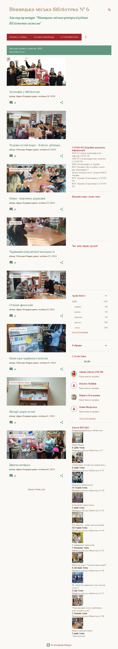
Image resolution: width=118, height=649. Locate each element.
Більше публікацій (36, 489)
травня (78, 306)
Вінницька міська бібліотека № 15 (88, 550)
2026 (74, 301)
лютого (78, 322)
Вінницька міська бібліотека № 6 (49, 9)
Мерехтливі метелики (82, 630)
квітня (77, 312)
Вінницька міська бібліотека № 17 (88, 593)
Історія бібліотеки (69, 37)
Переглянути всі (17, 52)
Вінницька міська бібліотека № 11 (88, 470)
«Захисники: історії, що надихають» (89, 465)
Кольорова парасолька (83, 505)
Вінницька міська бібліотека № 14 (88, 530)
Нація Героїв (78, 445)
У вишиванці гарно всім (83, 545)
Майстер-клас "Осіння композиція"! (89, 565)
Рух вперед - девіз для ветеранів (88, 525)
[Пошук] (109, 10)
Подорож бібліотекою (82, 485)
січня (77, 327)
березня (78, 317)
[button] (61, 103)
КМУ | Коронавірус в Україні (85, 164)
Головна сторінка (18, 37)
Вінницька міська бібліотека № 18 (88, 616)
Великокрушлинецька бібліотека (87, 430)
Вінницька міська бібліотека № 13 (88, 510)
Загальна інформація (44, 37)
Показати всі (79, 636)
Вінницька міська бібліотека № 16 (88, 570)
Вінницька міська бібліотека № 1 (87, 450)
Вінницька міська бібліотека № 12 (88, 490)
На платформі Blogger (59, 645)
